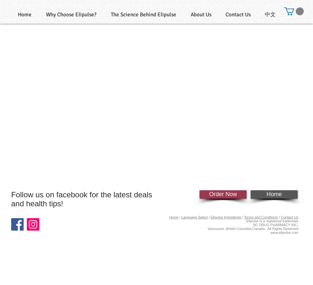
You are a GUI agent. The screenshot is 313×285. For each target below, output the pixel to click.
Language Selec (194, 217)
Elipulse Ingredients (225, 217)
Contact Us (289, 217)
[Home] (274, 194)
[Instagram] (33, 224)
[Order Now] (223, 194)
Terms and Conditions (261, 217)
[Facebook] (17, 224)
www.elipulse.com (284, 232)
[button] (294, 11)
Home (174, 217)
